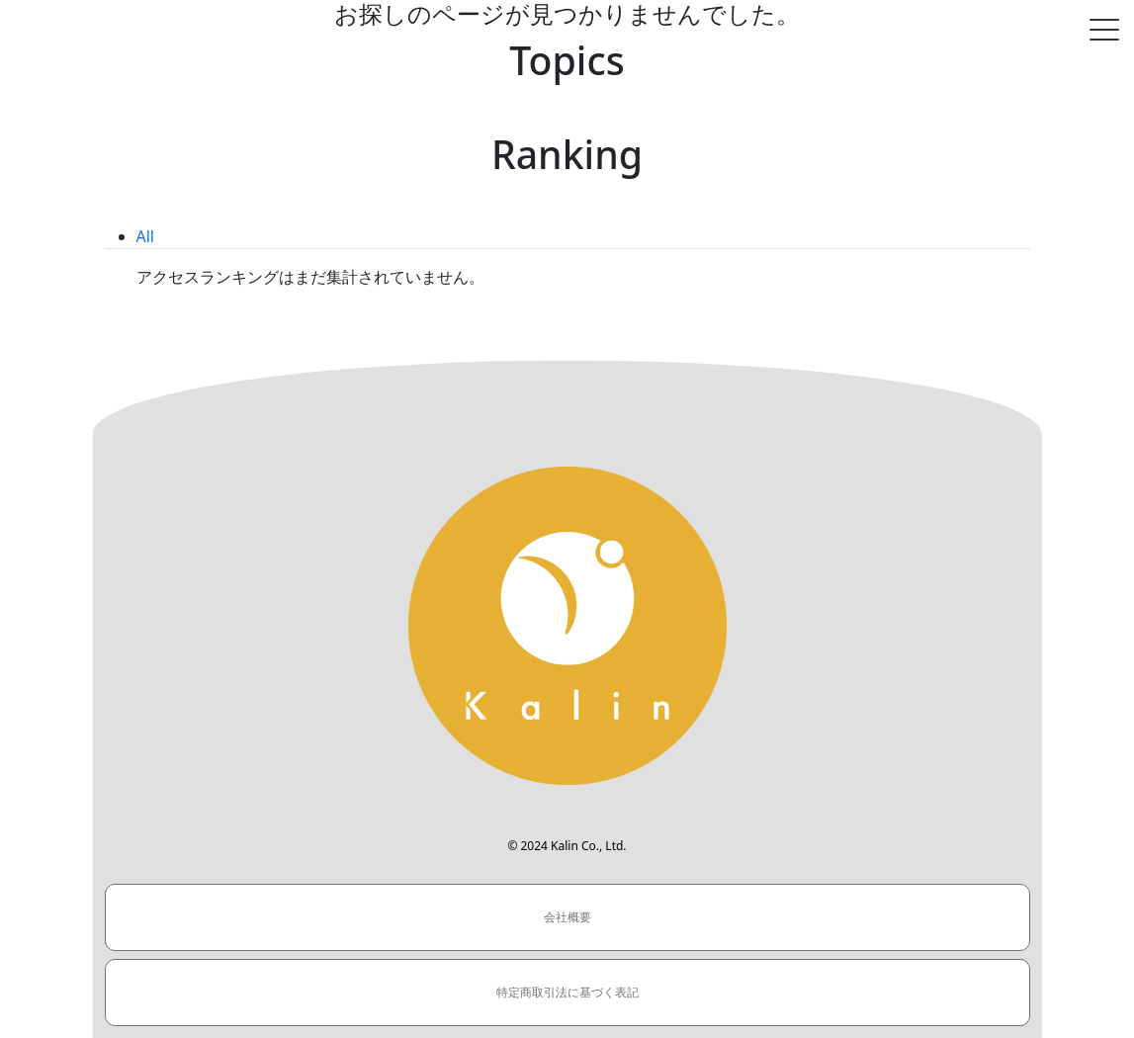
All (145, 236)
